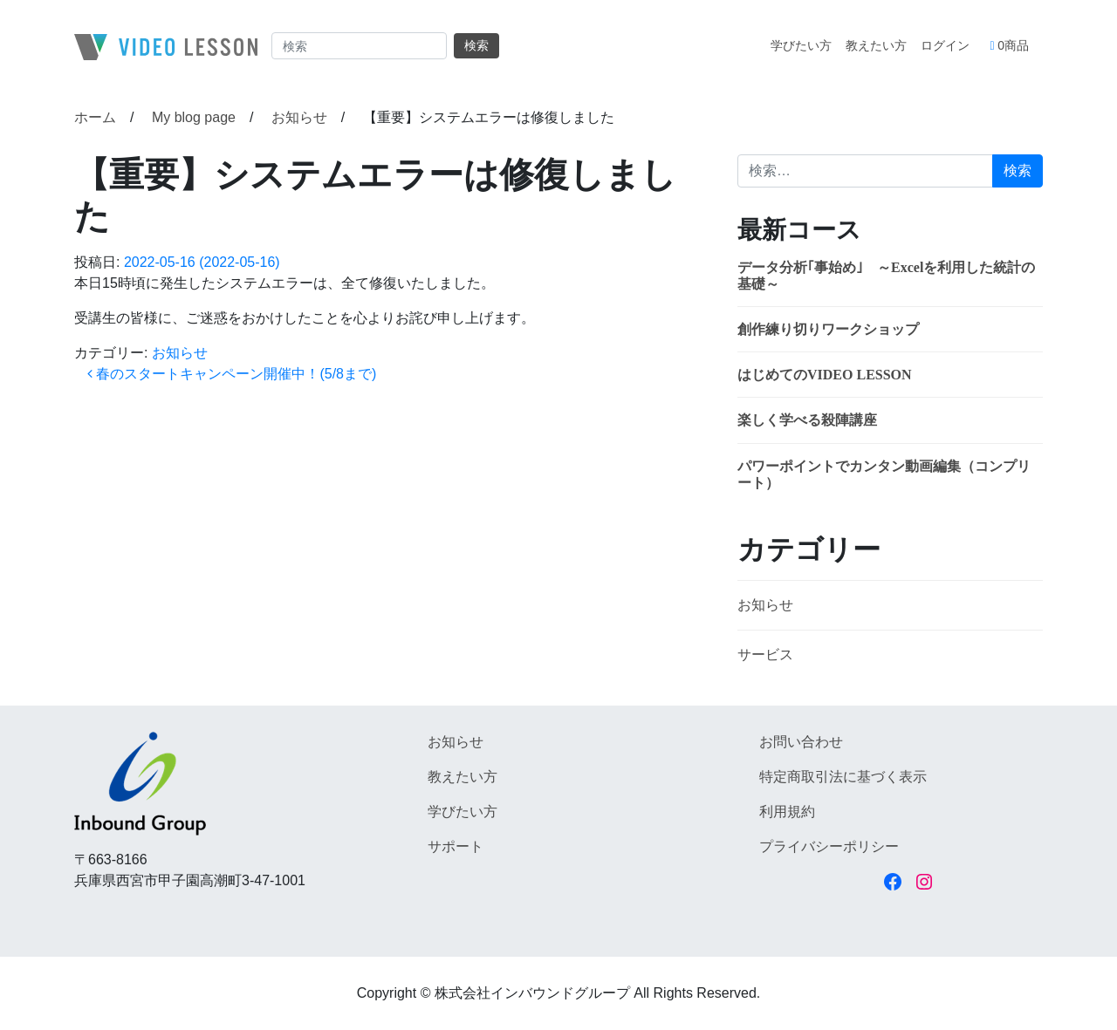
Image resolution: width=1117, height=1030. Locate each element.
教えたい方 (876, 45)
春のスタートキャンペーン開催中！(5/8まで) (231, 373)
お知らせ (180, 352)
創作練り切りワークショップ (828, 329)
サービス (765, 654)
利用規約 (787, 811)
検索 (476, 45)
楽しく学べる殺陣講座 (807, 420)
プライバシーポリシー (829, 846)
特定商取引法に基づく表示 (843, 776)
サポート (455, 846)
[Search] (359, 45)
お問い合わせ (801, 741)
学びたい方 (801, 45)
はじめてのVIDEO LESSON (824, 374)
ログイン (945, 45)
